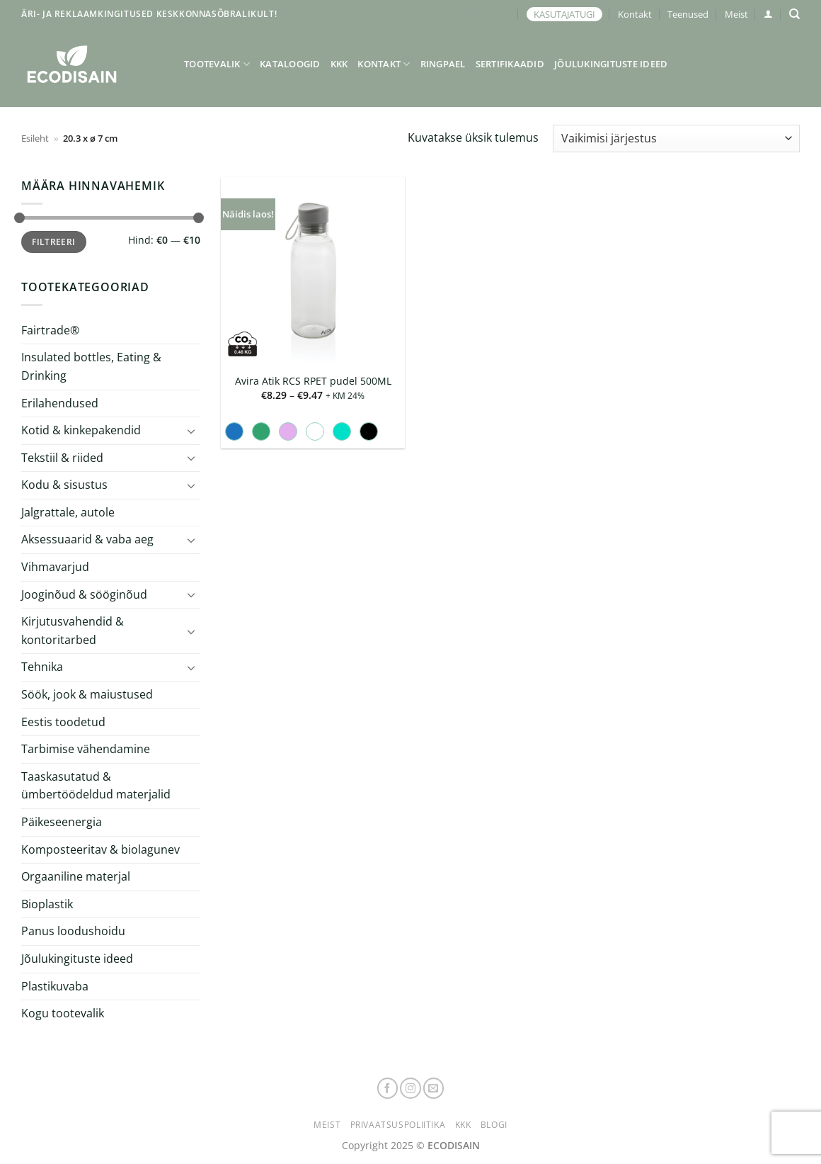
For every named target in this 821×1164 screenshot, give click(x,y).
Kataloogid (290, 63)
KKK (339, 63)
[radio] (234, 431)
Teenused (687, 14)
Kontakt (635, 14)
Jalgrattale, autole (68, 512)
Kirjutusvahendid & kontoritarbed (72, 631)
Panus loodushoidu (73, 931)
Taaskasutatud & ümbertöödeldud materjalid (96, 786)
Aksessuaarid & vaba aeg (87, 539)
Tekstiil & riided (62, 457)
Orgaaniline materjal (75, 876)
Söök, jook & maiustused (87, 694)
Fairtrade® (50, 330)
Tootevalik (217, 64)
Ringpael (443, 63)
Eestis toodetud (63, 722)
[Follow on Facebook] (387, 1088)
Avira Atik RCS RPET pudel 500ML (313, 381)
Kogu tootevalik (62, 1013)
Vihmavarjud (55, 567)
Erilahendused (59, 402)
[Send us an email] (433, 1088)
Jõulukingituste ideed (610, 63)
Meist (736, 14)
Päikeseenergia (61, 822)
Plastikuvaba (54, 985)
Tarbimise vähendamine (85, 749)
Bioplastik (47, 904)
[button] (768, 14)
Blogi (494, 1125)
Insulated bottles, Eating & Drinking (91, 366)
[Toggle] (191, 430)
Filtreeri (53, 241)
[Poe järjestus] (676, 138)
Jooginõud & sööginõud (84, 594)
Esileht (35, 138)
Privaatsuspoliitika (398, 1125)
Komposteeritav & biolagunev (100, 849)
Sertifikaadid (510, 63)
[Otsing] (794, 14)
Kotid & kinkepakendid (81, 430)
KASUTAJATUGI (564, 14)
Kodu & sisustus (64, 484)
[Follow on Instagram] (410, 1088)
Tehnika (42, 666)
